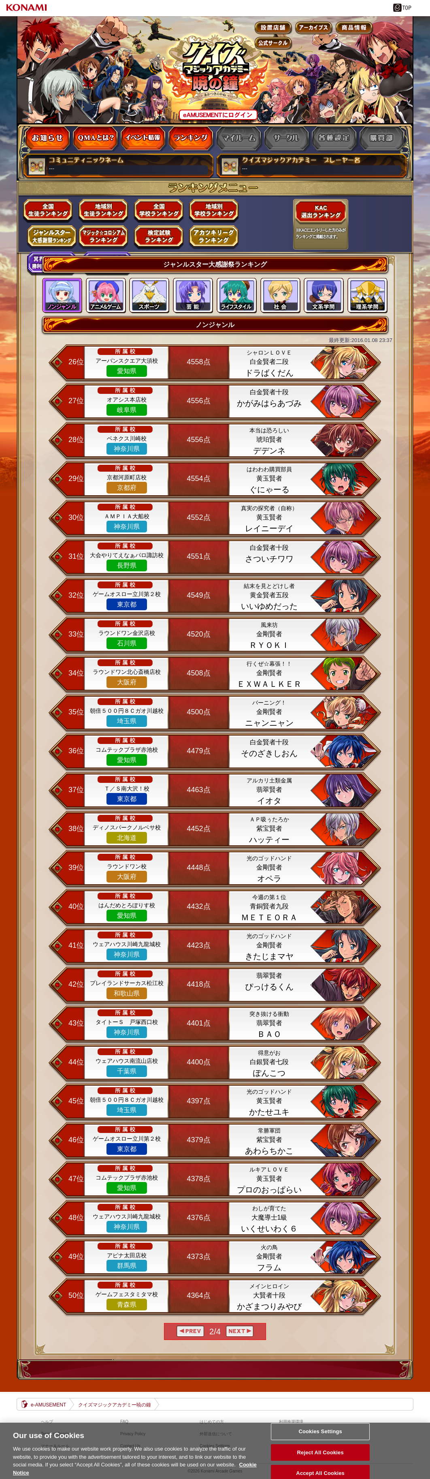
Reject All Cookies (320, 1461)
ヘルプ (47, 1421)
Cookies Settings (320, 1440)
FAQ (124, 1421)
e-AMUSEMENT (48, 1405)
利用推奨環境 (291, 1421)
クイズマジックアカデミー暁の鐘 (114, 1405)
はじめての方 (212, 1421)
